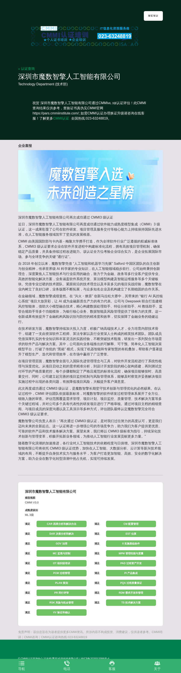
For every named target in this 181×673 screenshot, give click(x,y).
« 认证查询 (26, 69)
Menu (153, 15)
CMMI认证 (61, 118)
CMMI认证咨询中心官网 (39, 15)
